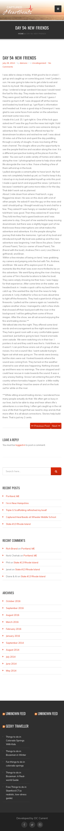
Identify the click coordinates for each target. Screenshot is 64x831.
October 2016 (13, 601)
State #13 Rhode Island (18, 524)
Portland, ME (12, 496)
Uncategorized (39, 63)
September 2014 (15, 642)
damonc (23, 63)
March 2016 (12, 622)
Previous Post (40, 425)
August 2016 (12, 615)
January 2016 (13, 636)
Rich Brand (12, 548)
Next (56, 425)
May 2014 (11, 670)
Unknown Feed (16, 713)
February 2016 (13, 629)
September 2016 (15, 608)
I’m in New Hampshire (17, 503)
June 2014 (11, 663)
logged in (20, 445)
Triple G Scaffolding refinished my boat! (26, 510)
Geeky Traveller (17, 726)
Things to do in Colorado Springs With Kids (15, 740)
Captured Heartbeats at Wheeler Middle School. (31, 517)
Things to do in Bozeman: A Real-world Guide (15, 776)
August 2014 (12, 649)
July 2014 (11, 656)
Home (21, 34)
